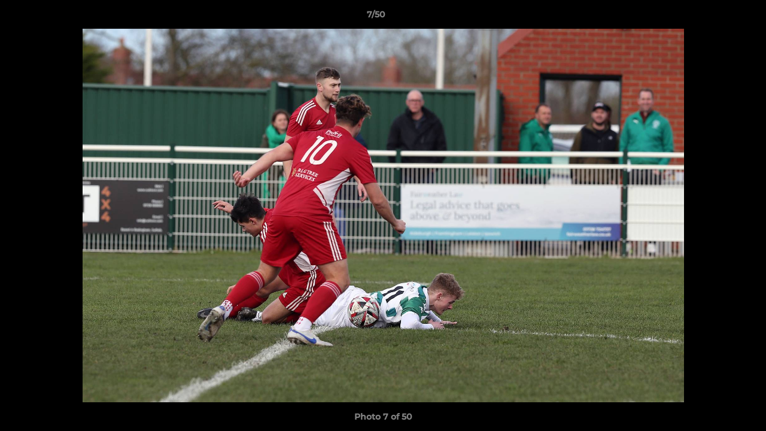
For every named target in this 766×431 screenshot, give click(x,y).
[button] (716, 17)
